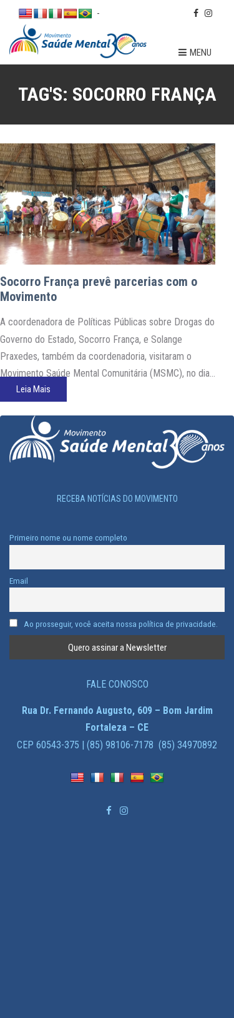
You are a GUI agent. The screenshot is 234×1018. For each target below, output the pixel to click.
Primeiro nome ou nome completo (68, 537)
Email (18, 581)
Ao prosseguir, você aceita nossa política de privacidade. (113, 624)
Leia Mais (33, 389)
